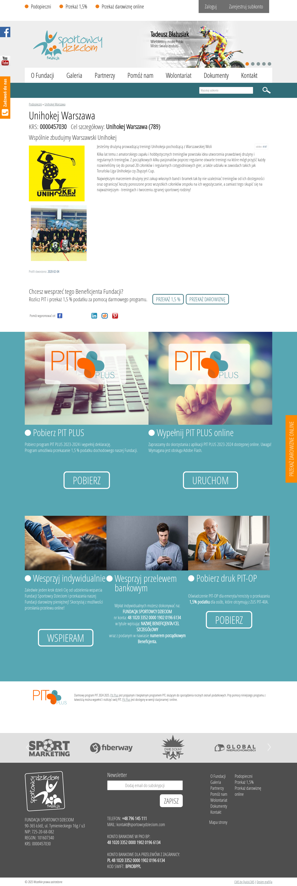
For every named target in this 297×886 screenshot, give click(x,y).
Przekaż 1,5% (76, 6)
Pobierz (87, 480)
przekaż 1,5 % (168, 299)
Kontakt (249, 75)
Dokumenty (216, 75)
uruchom (210, 480)
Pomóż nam (140, 75)
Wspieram (65, 637)
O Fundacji (42, 75)
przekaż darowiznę (207, 299)
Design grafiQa (264, 882)
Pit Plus (114, 695)
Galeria (74, 75)
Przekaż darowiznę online (123, 6)
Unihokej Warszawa (55, 104)
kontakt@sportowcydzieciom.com (141, 824)
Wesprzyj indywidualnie (69, 578)
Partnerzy (105, 75)
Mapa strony (218, 822)
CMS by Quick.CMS (244, 882)
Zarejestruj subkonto (246, 6)
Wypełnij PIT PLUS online (195, 432)
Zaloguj (211, 6)
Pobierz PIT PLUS (58, 432)
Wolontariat (178, 75)
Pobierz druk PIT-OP (226, 578)
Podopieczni (41, 6)
